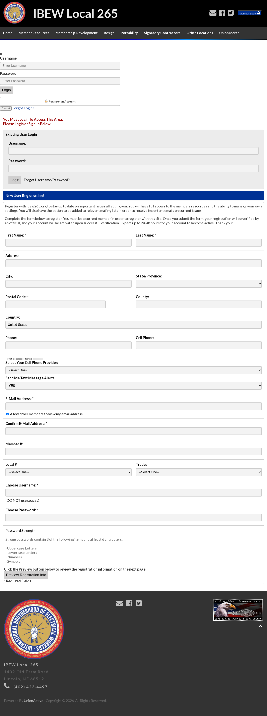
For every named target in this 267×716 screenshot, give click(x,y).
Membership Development (77, 33)
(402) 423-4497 (30, 686)
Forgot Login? (23, 108)
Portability (129, 33)
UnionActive (33, 700)
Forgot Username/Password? (47, 180)
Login (6, 90)
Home (7, 33)
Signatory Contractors (162, 33)
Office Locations (200, 33)
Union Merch (229, 33)
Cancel (6, 108)
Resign (109, 33)
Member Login (250, 13)
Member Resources (34, 33)
